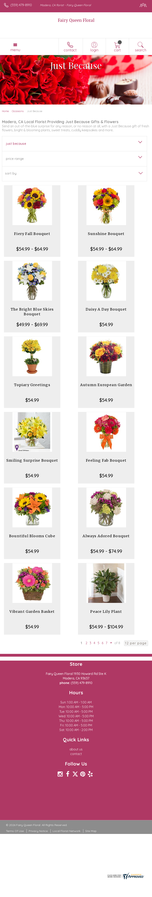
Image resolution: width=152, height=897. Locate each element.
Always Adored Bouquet (106, 536)
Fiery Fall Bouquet (32, 233)
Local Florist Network (66, 831)
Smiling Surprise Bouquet (32, 460)
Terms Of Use (15, 831)
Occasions (18, 111)
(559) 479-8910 (21, 5)
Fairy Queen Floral (76, 20)
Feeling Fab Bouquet (106, 460)
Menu (15, 49)
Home (5, 111)
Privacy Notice (38, 831)
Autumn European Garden (106, 385)
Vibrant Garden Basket (32, 611)
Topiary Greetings (32, 385)
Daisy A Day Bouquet (106, 309)
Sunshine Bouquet (106, 233)
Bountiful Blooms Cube (32, 536)
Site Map (91, 831)
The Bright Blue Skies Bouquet (32, 311)
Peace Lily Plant (106, 611)
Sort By (10, 173)
